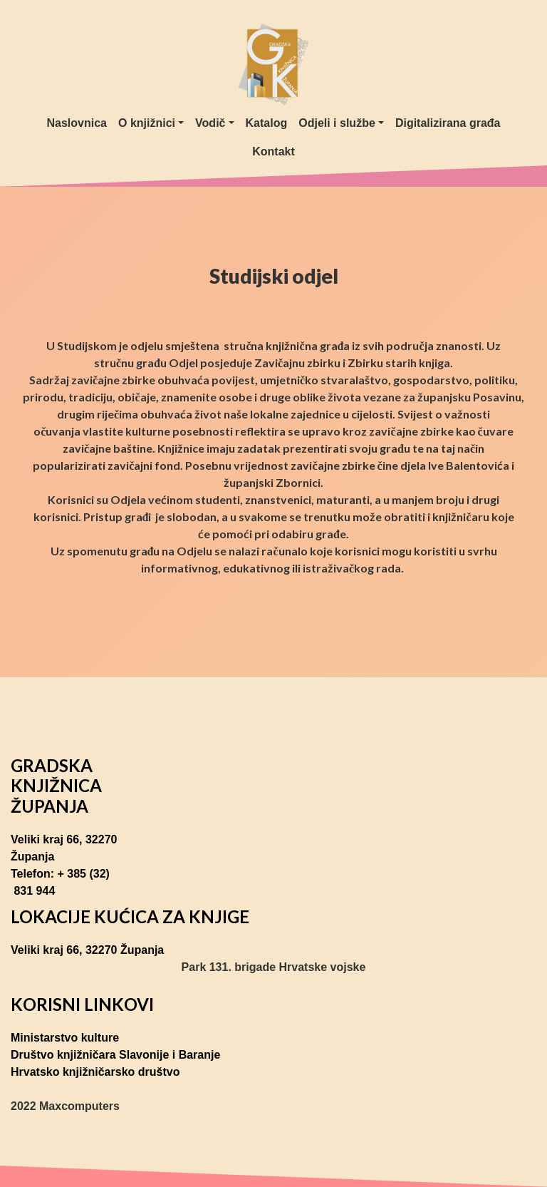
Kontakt (273, 151)
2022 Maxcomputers (65, 1106)
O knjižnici (146, 123)
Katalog (267, 123)
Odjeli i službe (336, 123)
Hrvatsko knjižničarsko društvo (95, 1072)
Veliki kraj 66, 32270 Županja (64, 848)
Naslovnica (77, 123)
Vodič (210, 123)
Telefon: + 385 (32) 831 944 (60, 882)
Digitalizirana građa (448, 123)
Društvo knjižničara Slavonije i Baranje (115, 1055)
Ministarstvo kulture (65, 1038)
